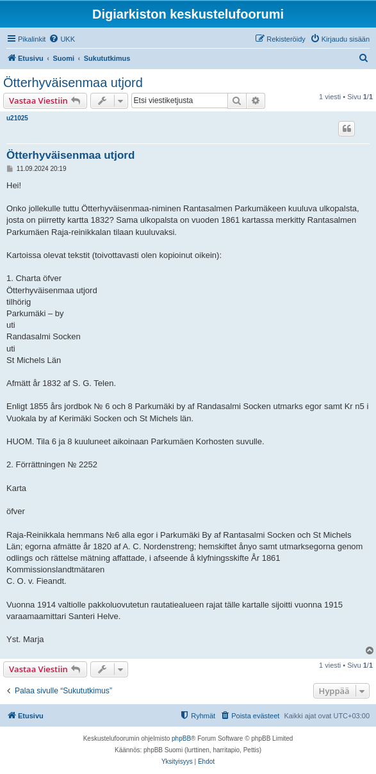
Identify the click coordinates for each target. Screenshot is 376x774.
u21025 (17, 118)
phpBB (181, 738)
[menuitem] (62, 39)
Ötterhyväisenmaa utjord (73, 83)
